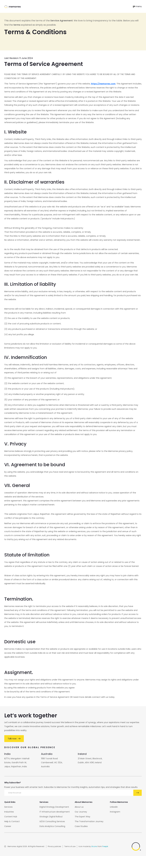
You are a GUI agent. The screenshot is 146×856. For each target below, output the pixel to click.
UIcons (94, 846)
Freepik (105, 846)
